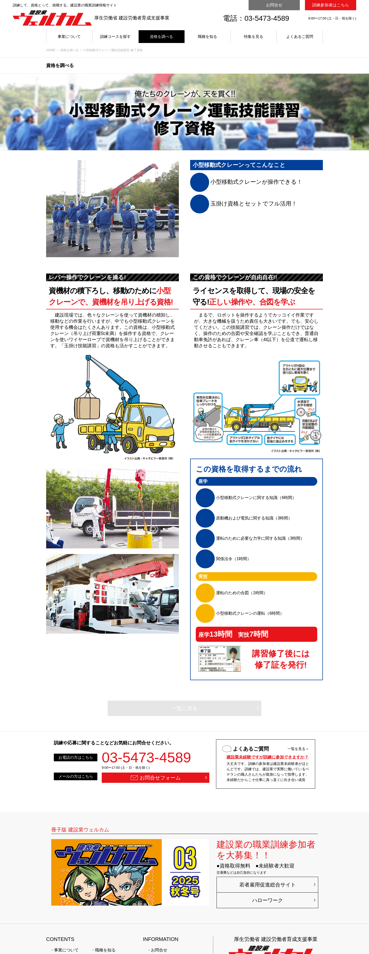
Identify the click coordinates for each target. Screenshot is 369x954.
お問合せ (274, 5)
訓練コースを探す (115, 36)
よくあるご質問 (299, 36)
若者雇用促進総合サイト (267, 884)
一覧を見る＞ (298, 749)
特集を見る (253, 36)
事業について (69, 36)
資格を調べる (161, 36)
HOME (50, 50)
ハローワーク (267, 900)
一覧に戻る (184, 708)
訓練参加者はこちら (330, 5)
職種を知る (207, 36)
